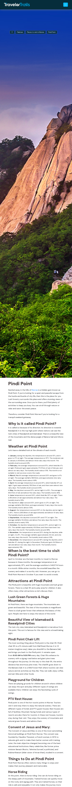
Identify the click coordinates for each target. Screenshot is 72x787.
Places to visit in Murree (35, 32)
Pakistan (20, 32)
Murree (35, 390)
